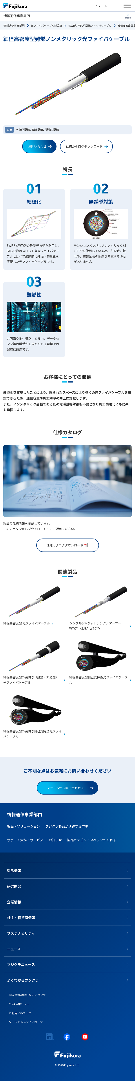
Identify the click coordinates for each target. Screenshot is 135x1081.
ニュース (14, 948)
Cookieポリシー (19, 1004)
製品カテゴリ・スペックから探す (91, 840)
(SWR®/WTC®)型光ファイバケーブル (89, 25)
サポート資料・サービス (25, 840)
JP (95, 5)
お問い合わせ (40, 146)
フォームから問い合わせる (70, 787)
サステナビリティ (21, 933)
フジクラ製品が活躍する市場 (66, 826)
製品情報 (14, 870)
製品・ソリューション (23, 826)
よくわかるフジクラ (23, 980)
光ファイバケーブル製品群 (46, 25)
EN (104, 5)
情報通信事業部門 (17, 15)
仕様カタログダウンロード (87, 146)
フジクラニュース (21, 964)
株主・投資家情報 (21, 917)
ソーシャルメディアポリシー (27, 1022)
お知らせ (55, 840)
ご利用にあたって (20, 1013)
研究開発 (14, 886)
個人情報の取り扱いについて (27, 995)
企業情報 (14, 902)
